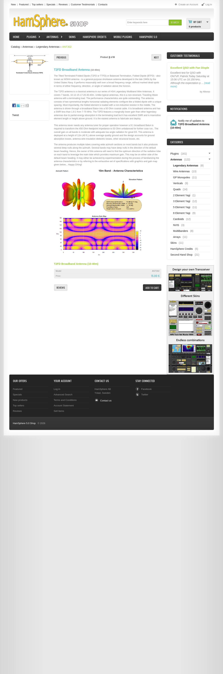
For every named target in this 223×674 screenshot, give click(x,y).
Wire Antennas (181, 171)
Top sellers (37, 4)
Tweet (15, 115)
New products (20, 400)
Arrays (177, 237)
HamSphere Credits (94, 37)
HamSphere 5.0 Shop (24, 423)
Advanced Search (63, 394)
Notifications (178, 109)
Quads (177, 189)
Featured (23, 4)
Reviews (63, 4)
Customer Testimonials (83, 4)
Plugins (32, 37)
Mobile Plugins (123, 37)
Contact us (106, 400)
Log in (57, 389)
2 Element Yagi (181, 195)
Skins (72, 37)
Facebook (146, 389)
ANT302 (66, 46)
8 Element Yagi (181, 213)
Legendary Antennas (47, 46)
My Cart (197, 21)
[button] (175, 22)
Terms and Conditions (65, 400)
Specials (50, 4)
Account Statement (64, 405)
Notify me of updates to (190, 124)
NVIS (176, 225)
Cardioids (178, 219)
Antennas (53, 37)
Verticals (178, 183)
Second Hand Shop (181, 254)
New (13, 4)
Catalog (15, 46)
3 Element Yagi (181, 201)
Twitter (144, 394)
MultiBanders (180, 230)
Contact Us (102, 381)
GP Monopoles (181, 177)
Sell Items (59, 411)
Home (16, 37)
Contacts (102, 4)
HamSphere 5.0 (148, 37)
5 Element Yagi (181, 207)
